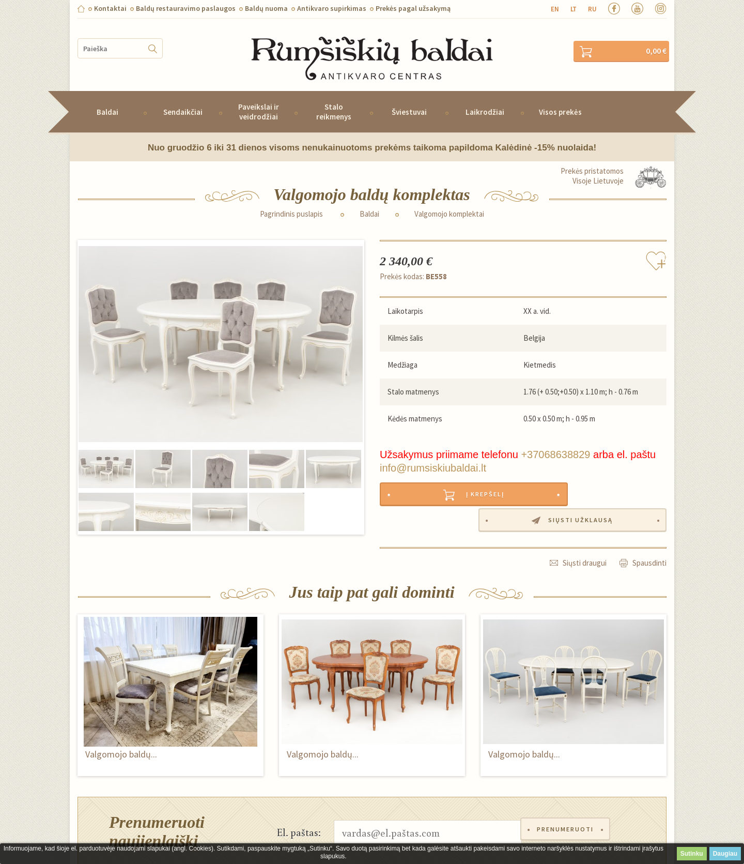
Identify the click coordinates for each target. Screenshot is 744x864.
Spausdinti (649, 524)
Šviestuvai (409, 98)
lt (573, 9)
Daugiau (725, 853)
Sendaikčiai (183, 98)
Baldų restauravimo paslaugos (186, 8)
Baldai (107, 98)
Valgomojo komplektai (449, 200)
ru (592, 9)
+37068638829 (555, 440)
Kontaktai (110, 8)
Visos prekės (560, 98)
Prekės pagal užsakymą (413, 8)
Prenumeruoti (568, 795)
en (555, 9)
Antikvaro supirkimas (331, 8)
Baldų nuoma (266, 8)
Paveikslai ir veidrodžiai (258, 98)
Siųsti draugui (585, 524)
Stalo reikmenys (333, 98)
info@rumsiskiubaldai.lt (433, 454)
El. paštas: (299, 794)
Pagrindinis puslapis (291, 200)
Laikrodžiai (485, 98)
